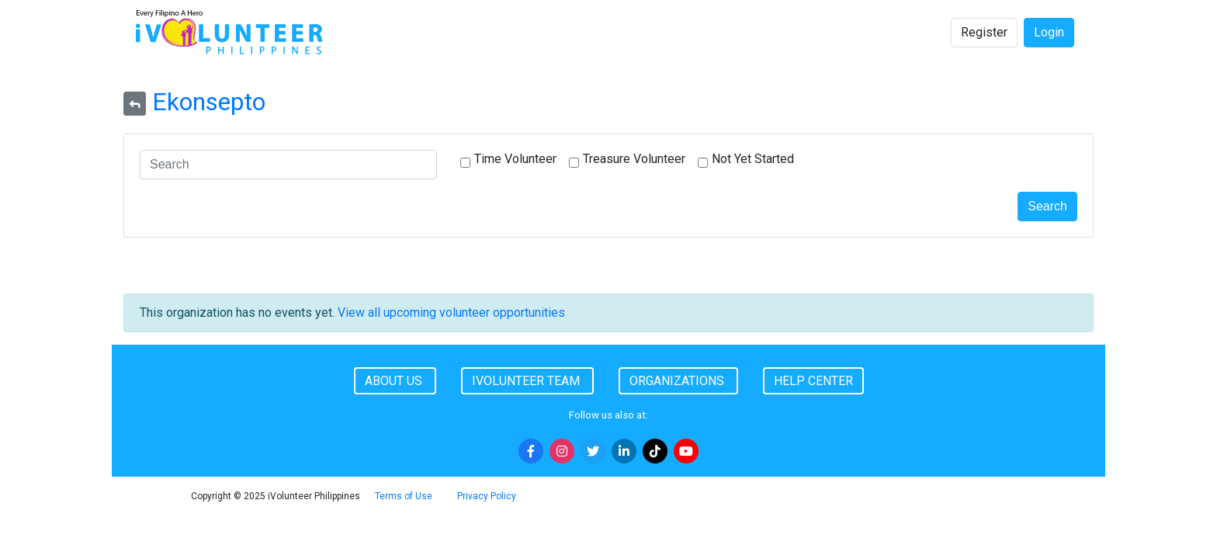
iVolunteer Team (527, 380)
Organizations (678, 380)
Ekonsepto (208, 101)
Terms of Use (403, 496)
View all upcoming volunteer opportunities (451, 312)
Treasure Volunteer (634, 158)
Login (1049, 32)
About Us (395, 380)
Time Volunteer (515, 158)
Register (984, 32)
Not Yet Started (753, 158)
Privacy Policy (486, 496)
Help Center (813, 380)
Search (1047, 206)
